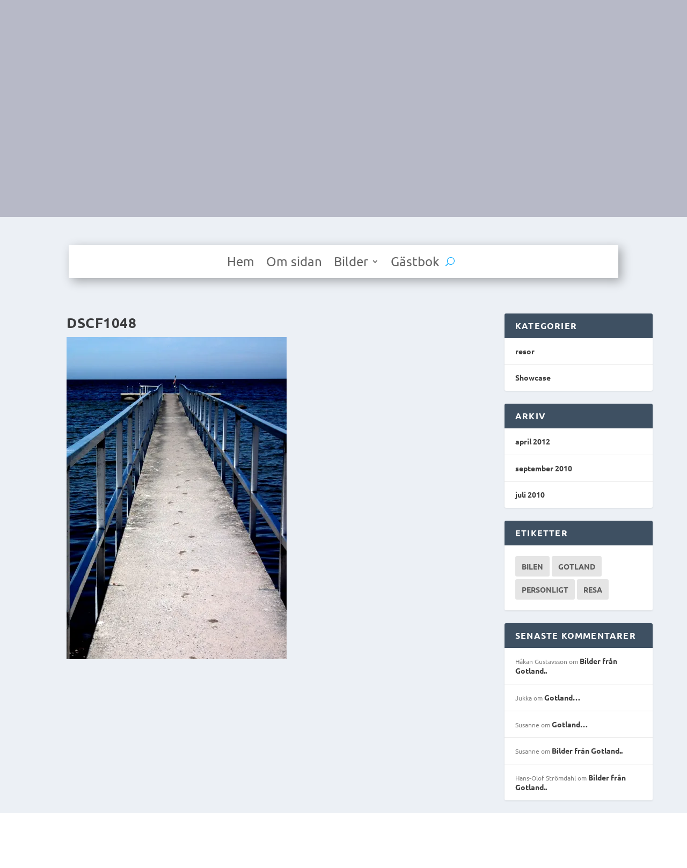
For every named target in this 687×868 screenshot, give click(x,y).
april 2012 (532, 441)
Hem (240, 263)
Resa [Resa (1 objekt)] (592, 589)
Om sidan (294, 263)
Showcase (533, 377)
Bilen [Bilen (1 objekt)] (532, 566)
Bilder (351, 263)
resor (525, 351)
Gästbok (415, 263)
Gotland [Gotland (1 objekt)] (576, 566)
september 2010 (543, 468)
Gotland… (562, 697)
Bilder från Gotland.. (587, 750)
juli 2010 (530, 494)
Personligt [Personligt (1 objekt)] (545, 589)
